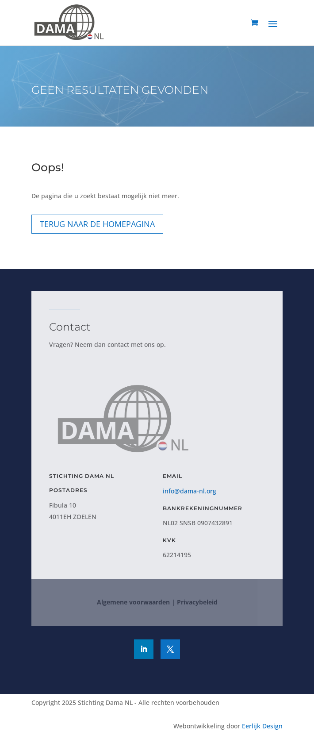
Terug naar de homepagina (97, 224)
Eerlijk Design (262, 726)
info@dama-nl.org (189, 491)
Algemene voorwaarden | (136, 602)
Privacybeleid (197, 602)
